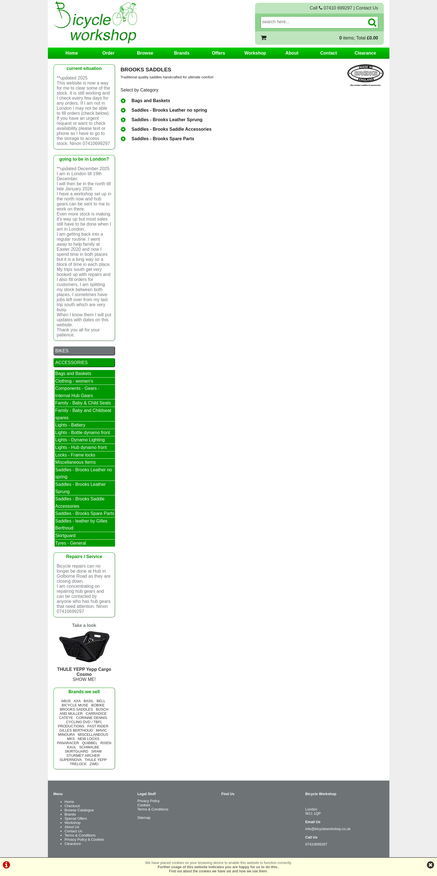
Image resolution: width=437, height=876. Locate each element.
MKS (71, 739)
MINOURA (66, 734)
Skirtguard (65, 535)
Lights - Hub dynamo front (81, 447)
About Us (72, 827)
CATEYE (66, 718)
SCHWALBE (89, 747)
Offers (218, 53)
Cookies (143, 805)
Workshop (255, 53)
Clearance (365, 53)
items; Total (358, 38)
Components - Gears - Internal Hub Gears (77, 392)
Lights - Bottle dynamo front (82, 432)
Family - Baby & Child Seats (83, 402)
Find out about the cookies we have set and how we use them (218, 871)
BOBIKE (98, 705)
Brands (182, 53)
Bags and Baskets (145, 100)
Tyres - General (70, 543)
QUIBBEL (89, 743)
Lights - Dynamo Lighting (80, 439)
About (292, 53)
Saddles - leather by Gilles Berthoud (81, 525)
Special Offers (76, 818)
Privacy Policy (148, 801)
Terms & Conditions (80, 835)
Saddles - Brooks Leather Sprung (162, 119)
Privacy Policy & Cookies (84, 839)
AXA (77, 701)
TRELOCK (78, 764)
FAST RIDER (97, 726)
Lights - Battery (70, 425)
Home (72, 53)
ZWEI (94, 764)
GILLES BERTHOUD (76, 730)
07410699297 (316, 844)
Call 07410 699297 (331, 8)
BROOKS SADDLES (76, 709)
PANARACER (68, 743)
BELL (101, 701)
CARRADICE (96, 713)
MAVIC (101, 730)
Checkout (72, 806)
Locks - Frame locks (75, 455)
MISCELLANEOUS (93, 734)
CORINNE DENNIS (91, 718)
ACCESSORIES (71, 362)
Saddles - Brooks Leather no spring (164, 110)
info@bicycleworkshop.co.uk (328, 829)
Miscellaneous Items (75, 462)
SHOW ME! (84, 672)
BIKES (62, 350)
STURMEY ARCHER (83, 755)
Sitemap (144, 818)
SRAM (96, 751)
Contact (328, 53)
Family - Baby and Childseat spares (83, 414)
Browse (145, 53)
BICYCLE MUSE (75, 705)
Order (108, 53)
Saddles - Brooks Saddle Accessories (166, 129)
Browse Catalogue (79, 810)
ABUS (66, 701)
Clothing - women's (74, 381)
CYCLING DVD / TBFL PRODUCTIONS (80, 724)
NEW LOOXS (88, 739)
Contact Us (367, 8)
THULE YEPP (96, 760)
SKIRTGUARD (76, 751)
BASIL (88, 701)
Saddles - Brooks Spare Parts (157, 138)
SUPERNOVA (71, 760)
